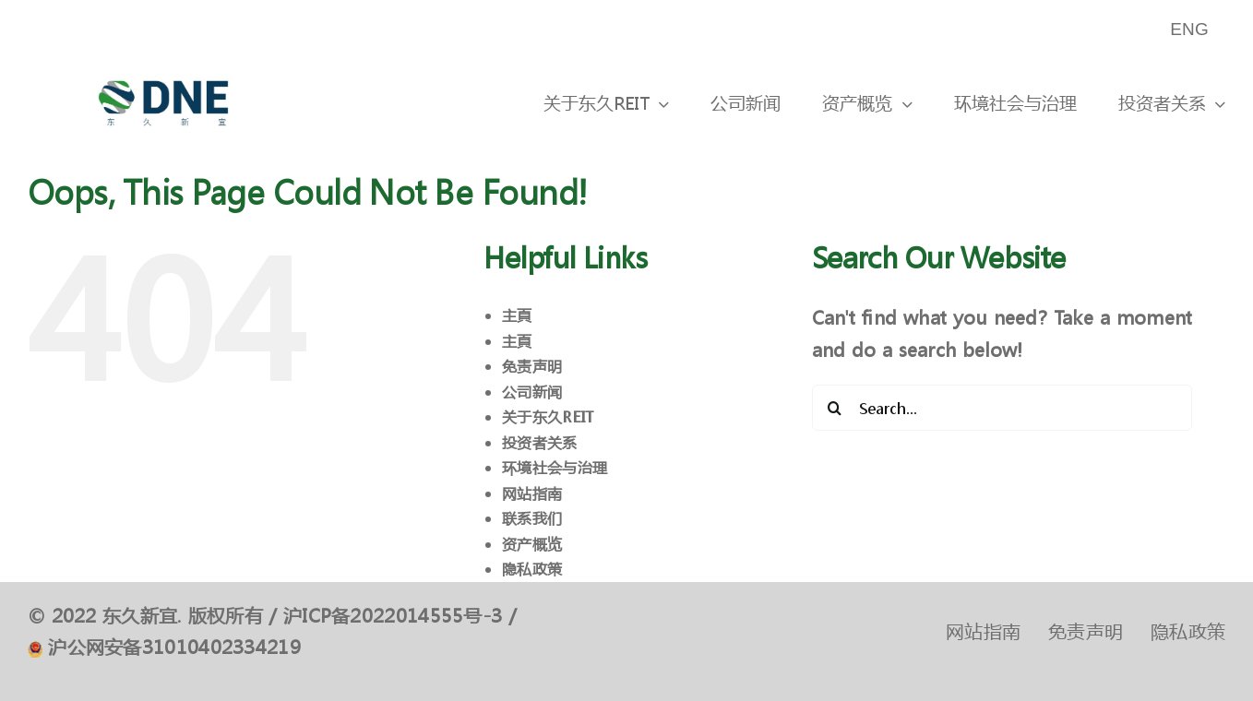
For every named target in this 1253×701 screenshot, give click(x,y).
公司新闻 (532, 391)
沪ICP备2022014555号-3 (392, 615)
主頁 (517, 315)
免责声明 (532, 365)
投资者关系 (540, 442)
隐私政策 (532, 568)
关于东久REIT (547, 416)
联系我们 (532, 518)
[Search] (835, 408)
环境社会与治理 (554, 467)
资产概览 (532, 543)
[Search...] (1002, 408)
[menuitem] (1190, 30)
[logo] (163, 67)
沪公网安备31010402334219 (174, 647)
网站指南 (532, 493)
